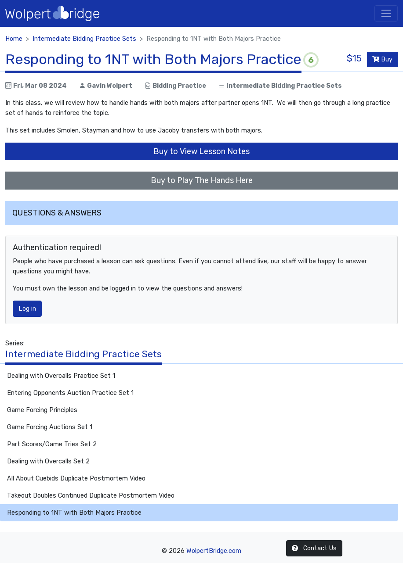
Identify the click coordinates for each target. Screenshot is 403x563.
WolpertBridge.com (213, 551)
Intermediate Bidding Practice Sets (84, 39)
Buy (382, 59)
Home (13, 39)
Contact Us (314, 548)
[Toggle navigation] (386, 13)
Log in (27, 308)
